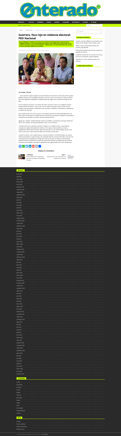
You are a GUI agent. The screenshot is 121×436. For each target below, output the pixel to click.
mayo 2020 (19, 361)
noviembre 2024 (20, 220)
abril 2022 (18, 301)
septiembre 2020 (20, 350)
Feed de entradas (20, 424)
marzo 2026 (19, 179)
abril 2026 (18, 176)
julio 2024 (18, 231)
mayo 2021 (19, 330)
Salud (17, 405)
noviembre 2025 (20, 189)
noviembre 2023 (20, 252)
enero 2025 (19, 215)
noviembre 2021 (20, 314)
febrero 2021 (19, 337)
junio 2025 (18, 202)
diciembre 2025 (20, 187)
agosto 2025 (19, 197)
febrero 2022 (19, 306)
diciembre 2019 (20, 374)
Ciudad (49, 22)
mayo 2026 (19, 174)
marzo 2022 (19, 304)
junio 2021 (18, 327)
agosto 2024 (19, 228)
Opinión (56, 22)
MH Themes (45, 434)
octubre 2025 (19, 192)
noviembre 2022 (20, 283)
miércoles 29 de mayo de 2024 (28, 50)
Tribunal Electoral (20, 410)
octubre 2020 (19, 348)
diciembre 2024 (20, 218)
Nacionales (76, 22)
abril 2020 (18, 363)
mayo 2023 (19, 267)
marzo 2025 (19, 210)
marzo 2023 (19, 272)
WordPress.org (20, 429)
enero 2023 (19, 278)
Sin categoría (19, 408)
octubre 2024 (19, 223)
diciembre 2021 (20, 311)
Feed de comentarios (21, 426)
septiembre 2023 (20, 257)
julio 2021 (18, 324)
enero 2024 (19, 246)
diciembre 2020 (20, 342)
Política (31, 22)
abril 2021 (18, 332)
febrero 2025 (19, 213)
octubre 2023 (19, 254)
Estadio (85, 22)
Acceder (18, 421)
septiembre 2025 (20, 194)
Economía (66, 22)
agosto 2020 (19, 353)
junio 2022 (18, 296)
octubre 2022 (19, 285)
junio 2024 (18, 233)
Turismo (18, 413)
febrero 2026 (19, 181)
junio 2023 (18, 265)
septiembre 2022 (20, 288)
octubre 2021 (19, 317)
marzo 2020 (19, 366)
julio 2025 (18, 200)
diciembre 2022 (20, 280)
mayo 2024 (19, 236)
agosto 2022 (19, 291)
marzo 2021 (19, 335)
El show (93, 22)
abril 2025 (18, 207)
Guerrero (40, 22)
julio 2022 (18, 293)
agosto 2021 (19, 322)
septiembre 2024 (20, 226)
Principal (21, 22)
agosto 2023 (19, 259)
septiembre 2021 (20, 319)
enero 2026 (19, 184)
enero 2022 (19, 309)
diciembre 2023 (20, 249)
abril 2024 (18, 239)
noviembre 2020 (20, 345)
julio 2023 (18, 262)
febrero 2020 (19, 368)
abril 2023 (18, 270)
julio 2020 (18, 355)
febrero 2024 (19, 244)
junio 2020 (18, 358)
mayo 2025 (19, 205)
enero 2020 (19, 371)
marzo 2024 (19, 241)
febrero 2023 (19, 275)
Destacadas (41, 50)
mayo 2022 (19, 298)
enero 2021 (19, 340)
